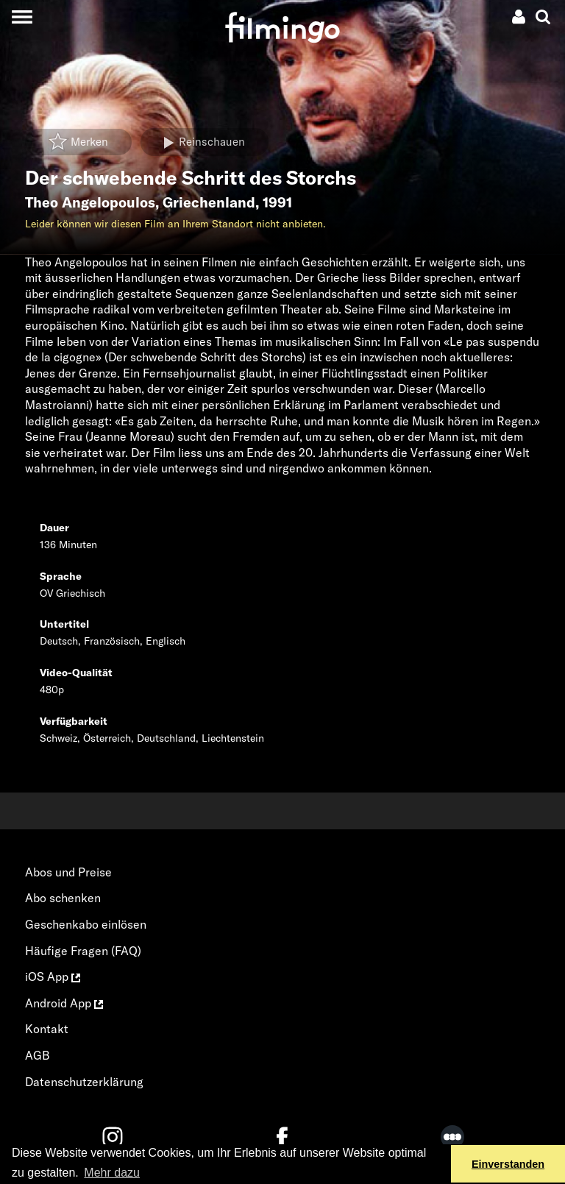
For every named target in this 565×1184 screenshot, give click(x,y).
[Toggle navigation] (21, 16)
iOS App (52, 976)
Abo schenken (63, 897)
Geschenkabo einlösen (85, 924)
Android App (64, 1003)
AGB (37, 1055)
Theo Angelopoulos (90, 202)
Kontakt (46, 1028)
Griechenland (209, 202)
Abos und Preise (68, 872)
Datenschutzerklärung (84, 1081)
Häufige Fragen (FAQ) (83, 950)
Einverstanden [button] (508, 1164)
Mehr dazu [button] (112, 1172)
